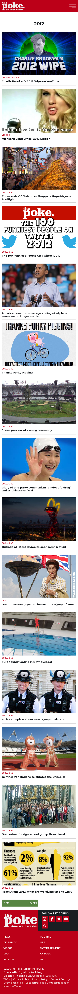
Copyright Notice (13, 982)
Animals (45, 953)
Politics (45, 936)
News (7, 936)
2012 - (20, 903)
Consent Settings (60, 979)
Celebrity (10, 942)
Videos (8, 948)
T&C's (6, 979)
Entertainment (50, 948)
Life (42, 942)
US (41, 959)
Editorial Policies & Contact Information (47, 982)
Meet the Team (12, 986)
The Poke (21, 6)
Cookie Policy (21, 979)
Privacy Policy (39, 979)
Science (8, 959)
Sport (7, 953)
